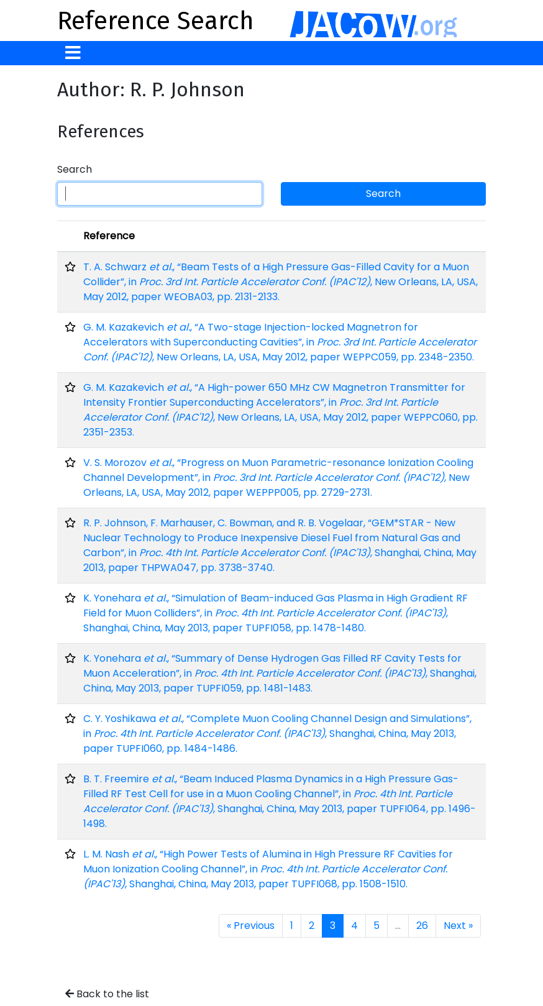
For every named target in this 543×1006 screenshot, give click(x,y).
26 (422, 925)
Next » (458, 925)
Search (74, 169)
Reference (109, 236)
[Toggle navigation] (73, 53)
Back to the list (107, 994)
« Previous (251, 925)
